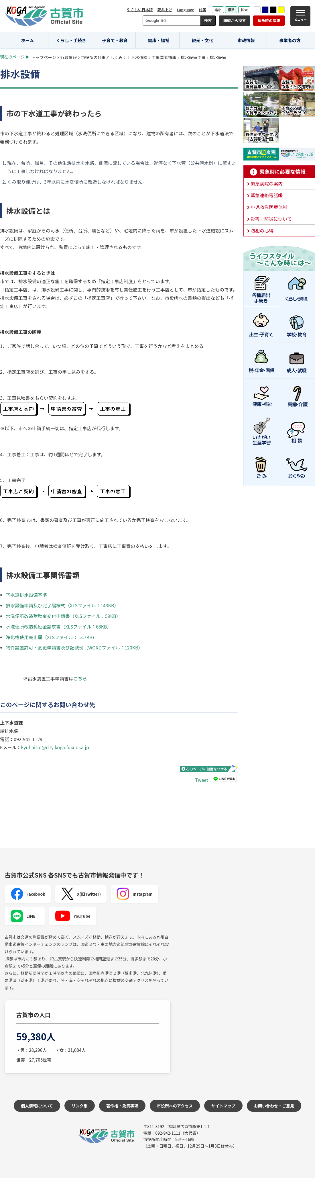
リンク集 (80, 1106)
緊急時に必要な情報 (279, 172)
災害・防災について (271, 218)
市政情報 (246, 40)
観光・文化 (202, 40)
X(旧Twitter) (81, 894)
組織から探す (234, 20)
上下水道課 (137, 57)
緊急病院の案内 (267, 183)
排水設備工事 (193, 57)
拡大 (244, 9)
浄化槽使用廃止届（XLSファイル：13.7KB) (50, 637)
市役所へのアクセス (175, 1106)
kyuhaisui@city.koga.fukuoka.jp (55, 747)
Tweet (201, 779)
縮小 (217, 9)
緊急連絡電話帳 (267, 195)
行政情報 (68, 57)
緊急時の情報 (269, 20)
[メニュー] (300, 16)
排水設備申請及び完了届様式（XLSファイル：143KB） (62, 605)
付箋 (202, 9)
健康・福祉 (159, 40)
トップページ (44, 57)
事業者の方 (290, 40)
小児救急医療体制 (269, 206)
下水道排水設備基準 (26, 594)
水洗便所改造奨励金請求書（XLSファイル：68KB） (59, 626)
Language (185, 9)
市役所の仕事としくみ (101, 57)
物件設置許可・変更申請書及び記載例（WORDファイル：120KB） (74, 647)
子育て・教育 (115, 40)
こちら (80, 678)
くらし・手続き (71, 40)
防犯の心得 (262, 230)
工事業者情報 (164, 57)
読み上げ (164, 9)
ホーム (27, 40)
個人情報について (37, 1106)
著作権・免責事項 (122, 1106)
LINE (23, 916)
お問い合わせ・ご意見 (274, 1106)
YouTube (72, 916)
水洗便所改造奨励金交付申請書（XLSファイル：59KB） (63, 615)
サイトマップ (223, 1106)
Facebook (27, 894)
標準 (231, 9)
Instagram (135, 894)
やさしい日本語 (140, 9)
